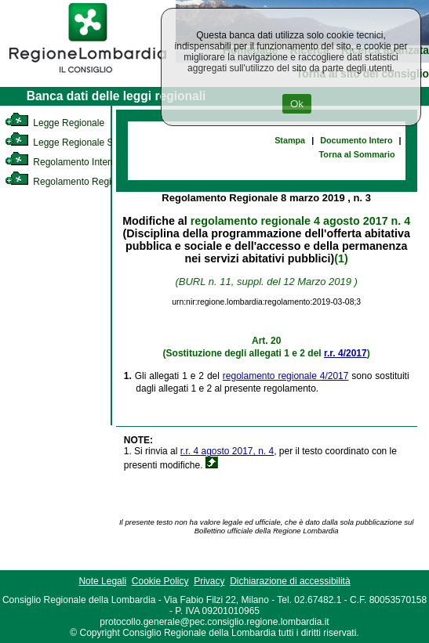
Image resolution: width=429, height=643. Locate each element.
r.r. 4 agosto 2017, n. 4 (227, 451)
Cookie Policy (160, 581)
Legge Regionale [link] (54, 122)
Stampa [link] (289, 140)
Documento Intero (356, 140)
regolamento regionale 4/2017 (286, 375)
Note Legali (102, 581)
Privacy (209, 581)
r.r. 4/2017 (345, 353)
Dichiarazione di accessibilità (290, 581)
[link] (88, 75)
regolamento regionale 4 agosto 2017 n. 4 (300, 221)
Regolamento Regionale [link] (69, 181)
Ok (297, 104)
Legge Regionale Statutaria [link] (76, 142)
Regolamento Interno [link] (63, 162)
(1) (340, 258)
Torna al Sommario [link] (357, 154)
